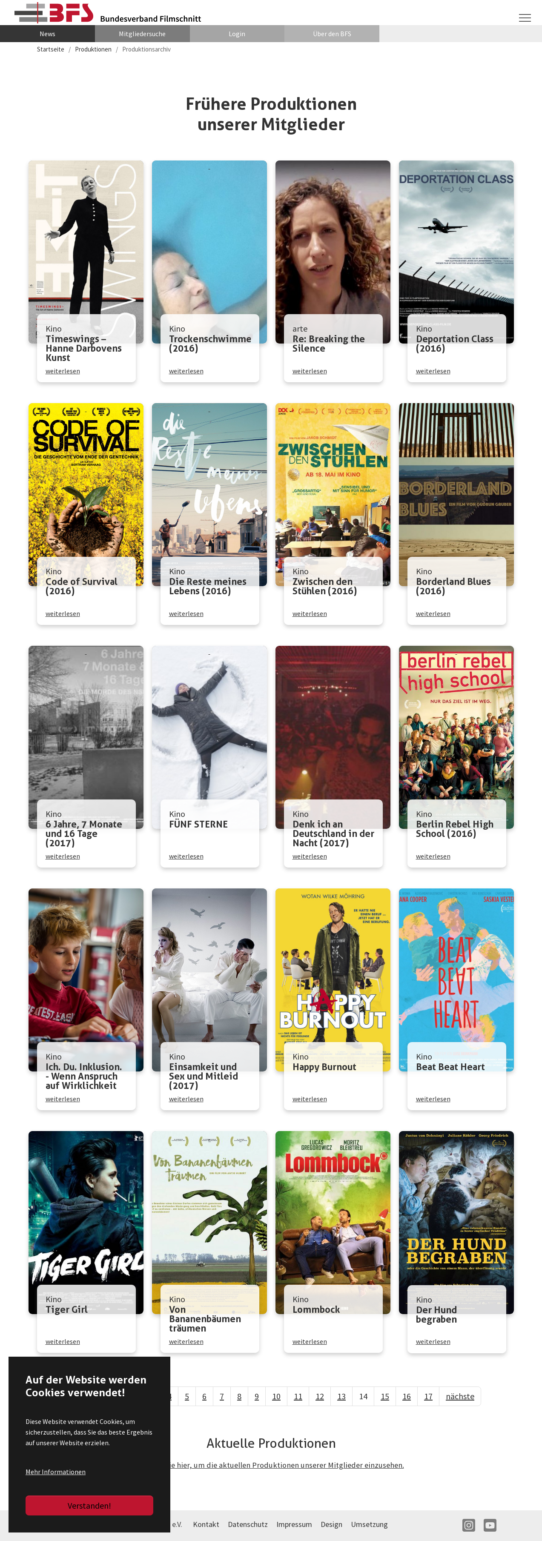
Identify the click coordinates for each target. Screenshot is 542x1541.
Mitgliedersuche (142, 34)
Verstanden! (89, 1505)
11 (298, 1396)
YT (490, 1526)
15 (385, 1396)
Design (331, 1525)
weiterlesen (63, 370)
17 (428, 1396)
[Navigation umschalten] (524, 17)
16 (406, 1396)
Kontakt (206, 1525)
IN (468, 1526)
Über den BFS (332, 34)
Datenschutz (248, 1525)
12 (319, 1396)
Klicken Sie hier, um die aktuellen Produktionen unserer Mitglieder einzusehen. (271, 1465)
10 (276, 1396)
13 (341, 1396)
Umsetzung (369, 1525)
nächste (460, 1396)
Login (237, 34)
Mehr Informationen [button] (56, 1471)
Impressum (294, 1525)
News (47, 34)
